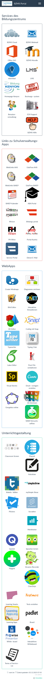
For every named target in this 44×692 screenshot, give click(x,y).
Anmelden (37, 678)
